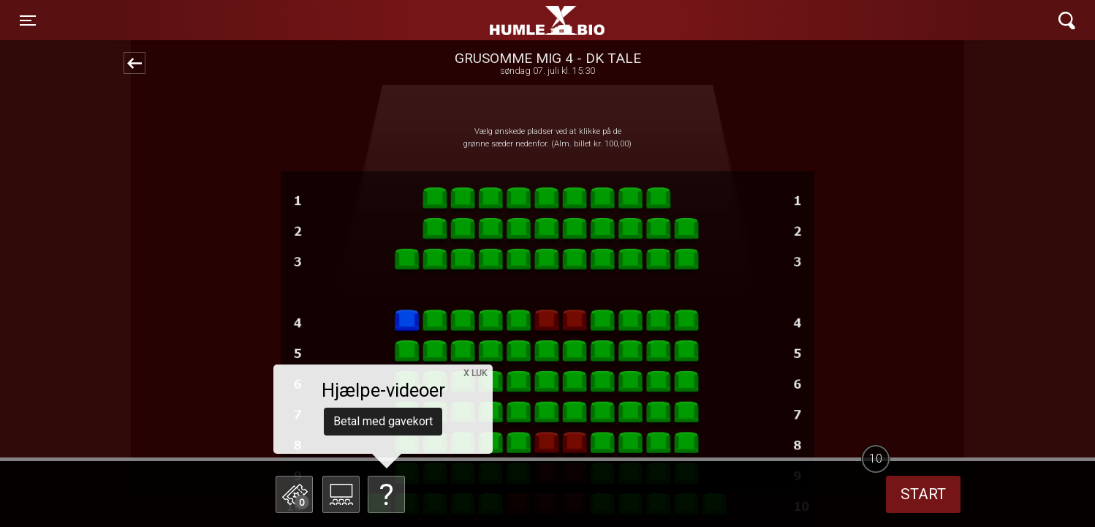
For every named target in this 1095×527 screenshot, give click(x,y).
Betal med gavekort (383, 421)
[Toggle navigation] (28, 20)
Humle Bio (478, 20)
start (923, 494)
